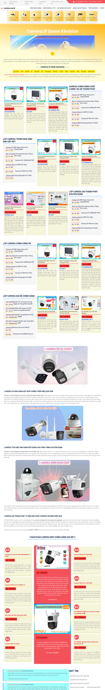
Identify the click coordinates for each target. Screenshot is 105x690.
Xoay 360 (72, 71)
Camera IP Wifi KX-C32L (84, 118)
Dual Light (36, 71)
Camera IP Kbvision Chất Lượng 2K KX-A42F (57, 207)
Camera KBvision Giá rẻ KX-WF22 (17, 328)
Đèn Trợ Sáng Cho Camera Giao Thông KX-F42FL (35, 104)
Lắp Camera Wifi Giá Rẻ (64, 8)
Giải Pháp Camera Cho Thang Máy (79, 676)
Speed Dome (91, 71)
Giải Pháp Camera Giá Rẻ (15, 671)
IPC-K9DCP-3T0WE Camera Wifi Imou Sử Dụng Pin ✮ (86, 643)
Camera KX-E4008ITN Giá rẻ (19, 334)
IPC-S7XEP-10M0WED (52, 652)
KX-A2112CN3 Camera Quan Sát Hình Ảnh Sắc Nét (68, 312)
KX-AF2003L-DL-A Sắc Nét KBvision (89, 312)
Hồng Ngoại (48, 71)
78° (42, 71)
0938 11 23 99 (97, 2)
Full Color (55, 71)
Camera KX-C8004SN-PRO (56, 103)
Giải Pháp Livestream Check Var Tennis (18, 678)
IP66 (22, 71)
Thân (78, 71)
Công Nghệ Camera (35, 8)
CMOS (66, 71)
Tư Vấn (102, 8)
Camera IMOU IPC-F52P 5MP (83, 554)
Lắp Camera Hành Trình (93, 687)
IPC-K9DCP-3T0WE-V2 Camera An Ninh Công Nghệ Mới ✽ (86, 612)
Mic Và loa (16, 71)
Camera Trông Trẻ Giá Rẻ (77, 687)
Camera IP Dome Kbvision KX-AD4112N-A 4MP (13, 207)
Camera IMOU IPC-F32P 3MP (83, 583)
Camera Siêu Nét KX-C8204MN (46, 311)
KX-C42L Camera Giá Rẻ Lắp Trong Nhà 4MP (35, 207)
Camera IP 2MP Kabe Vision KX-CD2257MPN (13, 104)
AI (31, 71)
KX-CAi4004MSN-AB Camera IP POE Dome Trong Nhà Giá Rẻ (18, 309)
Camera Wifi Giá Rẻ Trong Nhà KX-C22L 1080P (19, 316)
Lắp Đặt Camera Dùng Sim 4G (78, 679)
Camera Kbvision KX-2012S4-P (15, 585)
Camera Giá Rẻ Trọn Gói (79, 8)
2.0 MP (61, 71)
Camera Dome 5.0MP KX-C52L (82, 113)
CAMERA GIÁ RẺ (8, 8)
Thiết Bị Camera (93, 8)
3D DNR (27, 71)
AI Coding (83, 71)
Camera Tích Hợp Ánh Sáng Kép (14, 74)
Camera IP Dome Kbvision (52, 67)
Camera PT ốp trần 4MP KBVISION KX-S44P (17, 555)
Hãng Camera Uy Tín (49, 8)
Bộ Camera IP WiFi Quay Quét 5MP (16, 615)
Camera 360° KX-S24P (12, 644)
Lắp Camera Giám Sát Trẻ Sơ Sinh (79, 683)
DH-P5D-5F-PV (52, 599)
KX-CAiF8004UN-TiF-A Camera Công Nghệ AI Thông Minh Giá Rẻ (18, 303)
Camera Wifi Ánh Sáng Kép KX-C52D (84, 124)
